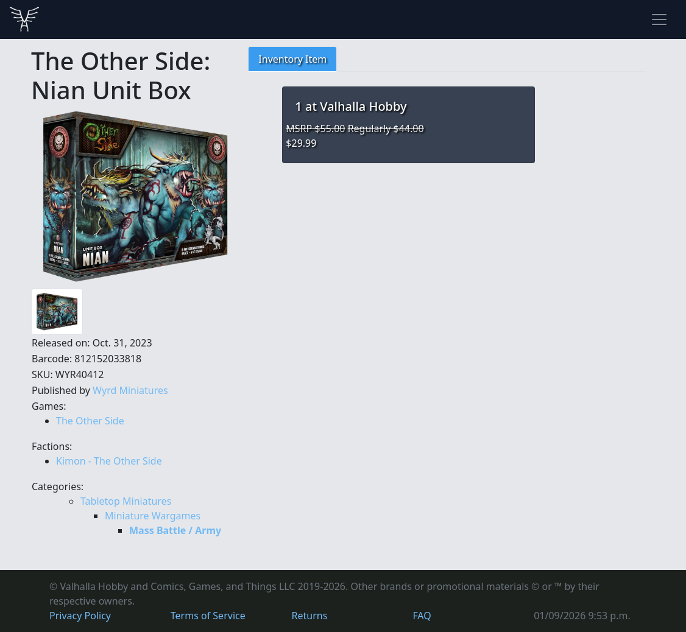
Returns (310, 615)
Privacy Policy (80, 615)
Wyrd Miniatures (130, 390)
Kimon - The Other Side (109, 461)
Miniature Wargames (152, 515)
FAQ (421, 615)
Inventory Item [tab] (292, 59)
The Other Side (90, 420)
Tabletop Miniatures (125, 501)
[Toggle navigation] (659, 19)
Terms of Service (208, 615)
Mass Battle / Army (175, 530)
